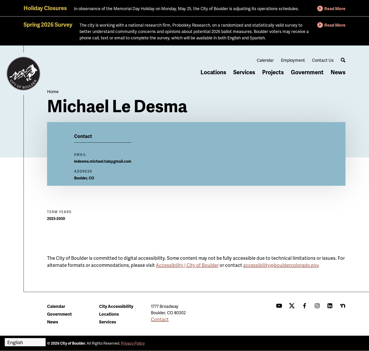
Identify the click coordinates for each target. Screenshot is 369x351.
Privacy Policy (133, 343)
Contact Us (323, 60)
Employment (293, 60)
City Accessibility (116, 306)
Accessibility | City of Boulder (187, 265)
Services (244, 72)
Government (307, 72)
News (338, 72)
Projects (273, 72)
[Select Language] (25, 342)
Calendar (265, 60)
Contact (160, 319)
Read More (334, 8)
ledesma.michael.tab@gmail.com (102, 161)
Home (53, 91)
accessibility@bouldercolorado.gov (280, 265)
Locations (213, 72)
